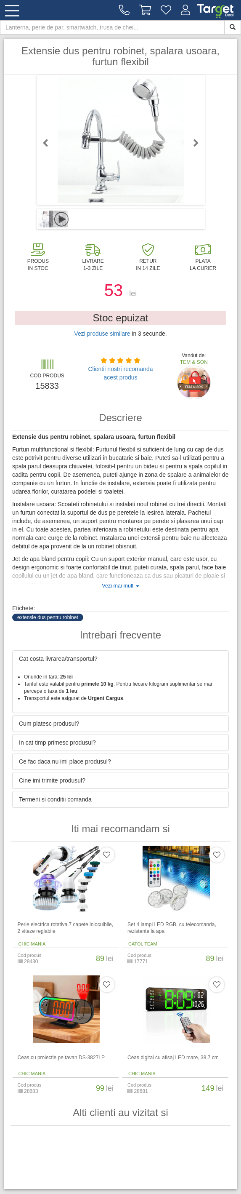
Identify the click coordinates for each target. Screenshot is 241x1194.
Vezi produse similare (102, 333)
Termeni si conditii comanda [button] (55, 799)
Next (192, 143)
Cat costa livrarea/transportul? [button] (58, 658)
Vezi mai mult (120, 586)
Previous (49, 143)
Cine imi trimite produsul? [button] (52, 780)
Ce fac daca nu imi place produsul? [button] (65, 761)
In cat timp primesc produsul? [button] (57, 742)
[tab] (120, 659)
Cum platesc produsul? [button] (49, 723)
